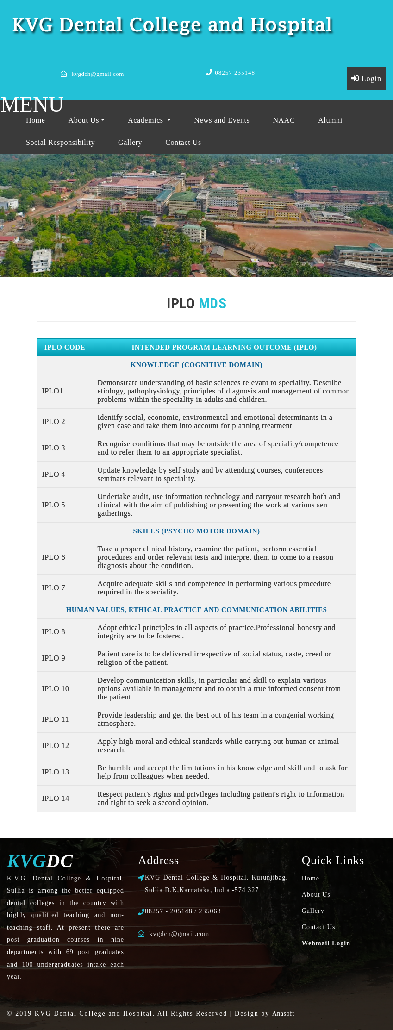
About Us (84, 120)
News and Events (222, 120)
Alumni (330, 120)
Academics (146, 120)
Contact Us (183, 142)
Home (35, 120)
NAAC (284, 120)
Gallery (130, 142)
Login (366, 78)
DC (40, 860)
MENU (32, 104)
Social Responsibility (60, 142)
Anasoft (283, 1013)
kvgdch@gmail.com (98, 73)
